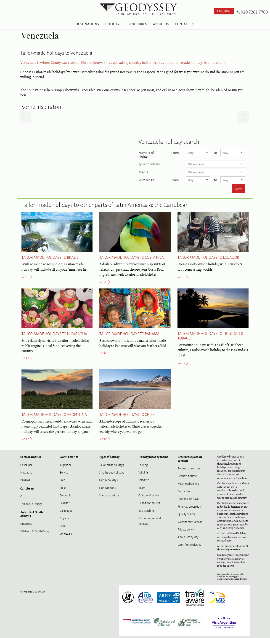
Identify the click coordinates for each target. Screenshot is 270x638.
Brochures (137, 23)
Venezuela (66, 533)
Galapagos (66, 510)
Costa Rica (26, 464)
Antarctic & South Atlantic (31, 514)
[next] (243, 117)
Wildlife (143, 472)
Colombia (65, 495)
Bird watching (146, 510)
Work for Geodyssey (189, 544)
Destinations (87, 23)
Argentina (65, 464)
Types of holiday (109, 457)
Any (198, 152)
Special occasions (109, 495)
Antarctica (26, 523)
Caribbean (27, 488)
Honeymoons (107, 487)
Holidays (113, 23)
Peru (62, 525)
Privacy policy (186, 529)
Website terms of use (190, 521)
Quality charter (186, 513)
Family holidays (108, 479)
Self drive (143, 479)
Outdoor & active (148, 495)
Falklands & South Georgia (36, 531)
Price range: (146, 179)
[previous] (25, 117)
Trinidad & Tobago (31, 503)
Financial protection (189, 506)
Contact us (184, 491)
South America (69, 457)
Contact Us (185, 23)
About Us (161, 23)
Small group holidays (111, 472)
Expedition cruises (149, 502)
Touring (143, 464)
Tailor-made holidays (111, 464)
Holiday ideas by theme (153, 457)
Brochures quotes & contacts (190, 458)
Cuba (23, 496)
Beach (142, 487)
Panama (25, 479)
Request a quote (187, 475)
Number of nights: (146, 154)
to (215, 152)
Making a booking (188, 483)
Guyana (64, 518)
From (175, 152)
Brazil (63, 479)
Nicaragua (26, 472)
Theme (143, 171)
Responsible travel (188, 498)
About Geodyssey (188, 536)
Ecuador (64, 502)
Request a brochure (189, 468)
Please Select (215, 164)
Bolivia (64, 472)
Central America (30, 457)
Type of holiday (149, 163)
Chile (63, 487)
